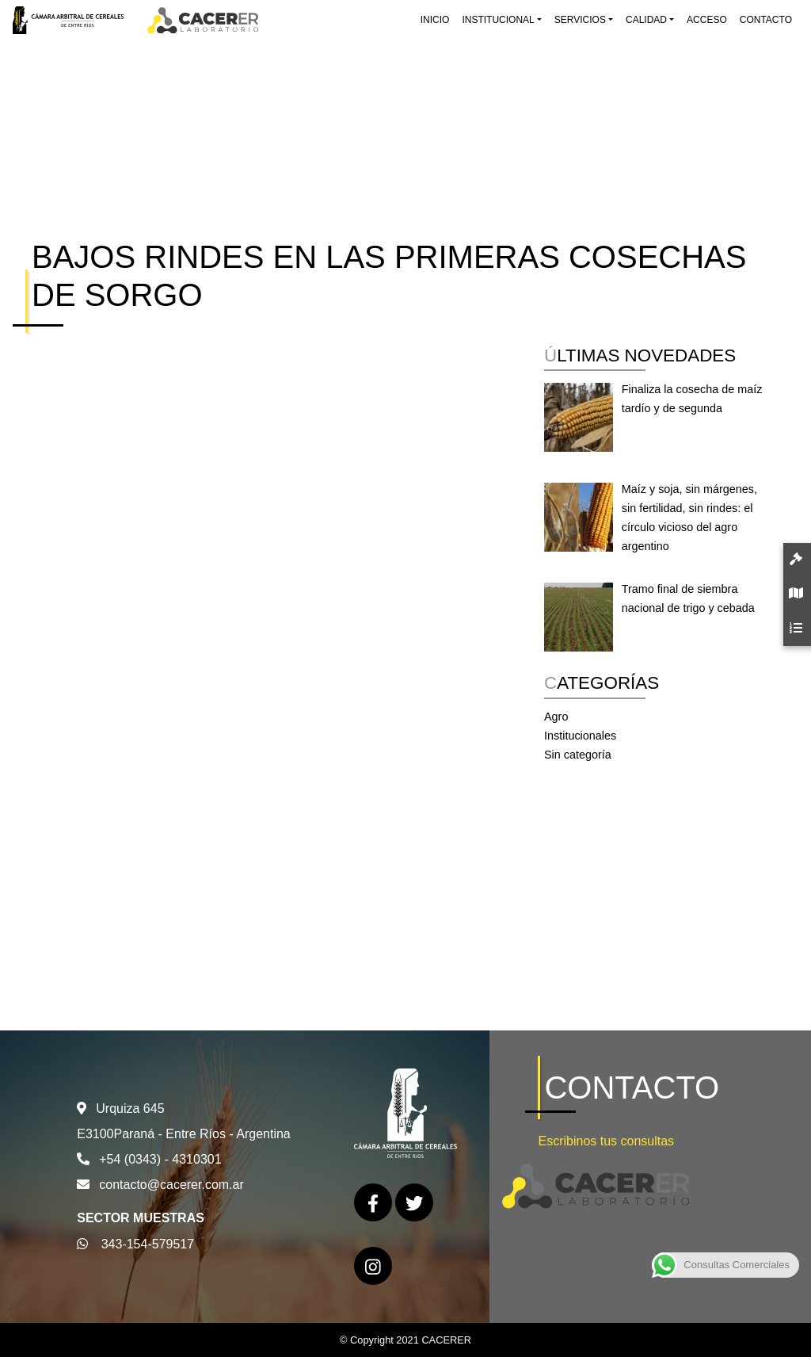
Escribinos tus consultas (606, 1141)
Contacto (766, 19)
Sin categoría (577, 754)
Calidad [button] (646, 19)
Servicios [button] (580, 19)
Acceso (707, 19)
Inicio (435, 19)
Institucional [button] (498, 19)
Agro (556, 716)
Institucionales (580, 735)
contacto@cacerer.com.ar (171, 1184)
